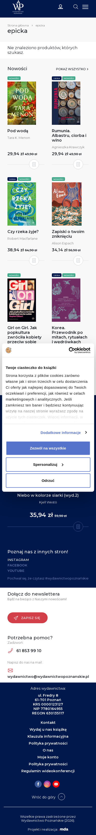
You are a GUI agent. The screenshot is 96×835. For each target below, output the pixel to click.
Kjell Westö (48, 502)
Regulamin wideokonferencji (48, 771)
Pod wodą (17, 130)
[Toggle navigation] (75, 6)
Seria (56, 78)
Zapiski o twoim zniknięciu (68, 234)
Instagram (18, 560)
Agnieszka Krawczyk (68, 147)
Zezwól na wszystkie (48, 448)
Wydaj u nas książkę (48, 729)
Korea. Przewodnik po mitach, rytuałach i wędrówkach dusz (69, 337)
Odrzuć (48, 480)
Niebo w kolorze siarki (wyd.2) (48, 495)
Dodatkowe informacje (61, 432)
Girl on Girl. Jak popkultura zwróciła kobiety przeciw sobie (24, 334)
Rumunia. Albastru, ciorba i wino (69, 135)
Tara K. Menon (18, 138)
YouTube (15, 571)
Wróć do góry (44, 797)
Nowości (14, 78)
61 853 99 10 (24, 650)
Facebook (17, 565)
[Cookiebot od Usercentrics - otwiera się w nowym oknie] (68, 350)
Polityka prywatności (48, 743)
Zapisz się (27, 618)
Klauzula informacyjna (48, 736)
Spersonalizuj (48, 464)
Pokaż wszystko (71, 69)
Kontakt (48, 722)
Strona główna (18, 25)
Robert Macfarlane (22, 238)
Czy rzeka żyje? (23, 231)
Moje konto (48, 757)
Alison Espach (63, 243)
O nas (48, 750)
